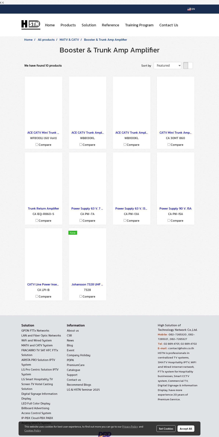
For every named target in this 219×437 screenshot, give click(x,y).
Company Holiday (78, 355)
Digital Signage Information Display (39, 396)
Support (72, 374)
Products (68, 25)
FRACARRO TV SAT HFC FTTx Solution (39, 353)
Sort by (147, 65)
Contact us (74, 379)
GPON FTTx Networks (35, 330)
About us (73, 330)
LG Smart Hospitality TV (37, 379)
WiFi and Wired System (36, 340)
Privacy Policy (130, 426)
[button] (184, 24)
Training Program (139, 25)
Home (50, 25)
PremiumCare (75, 365)
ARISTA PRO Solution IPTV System (38, 362)
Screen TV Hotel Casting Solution (37, 386)
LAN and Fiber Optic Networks (41, 335)
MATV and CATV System (37, 345)
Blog (70, 345)
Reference (110, 25)
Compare (45, 144)
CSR (69, 335)
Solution (89, 25)
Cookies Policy (32, 430)
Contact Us (168, 25)
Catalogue (73, 370)
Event (70, 350)
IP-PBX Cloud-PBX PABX (37, 418)
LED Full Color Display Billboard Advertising (35, 406)
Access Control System (36, 413)
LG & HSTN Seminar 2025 (83, 389)
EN (191, 9)
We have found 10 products (43, 65)
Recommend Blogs (79, 384)
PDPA (70, 360)
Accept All (186, 428)
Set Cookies (166, 428)
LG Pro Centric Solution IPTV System (40, 372)
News (70, 340)
